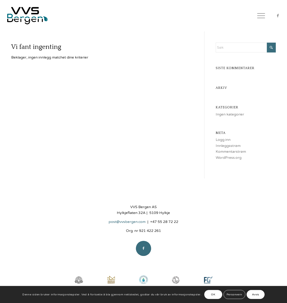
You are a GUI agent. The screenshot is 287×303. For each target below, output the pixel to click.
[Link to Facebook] (277, 15)
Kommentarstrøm (231, 151)
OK (213, 294)
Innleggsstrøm (228, 146)
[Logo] (31, 15)
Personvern (234, 294)
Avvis (255, 294)
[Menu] (259, 15)
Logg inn (223, 139)
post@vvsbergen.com (127, 222)
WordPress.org (228, 157)
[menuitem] (259, 15)
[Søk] (246, 47)
